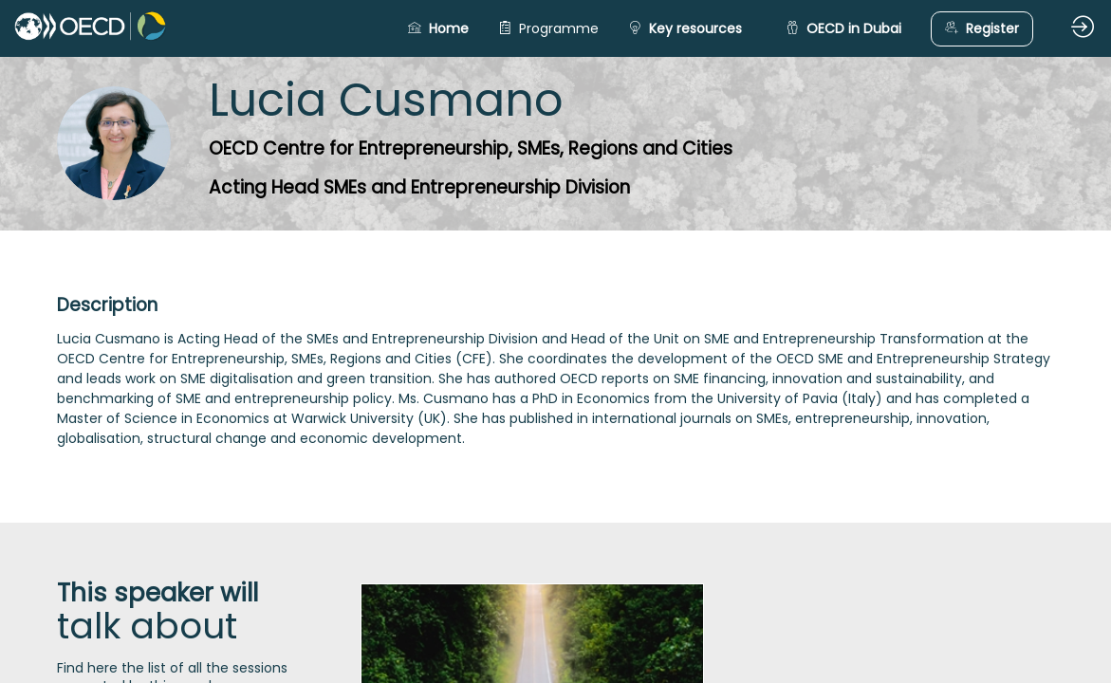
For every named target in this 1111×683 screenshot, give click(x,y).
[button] (438, 28)
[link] (548, 28)
